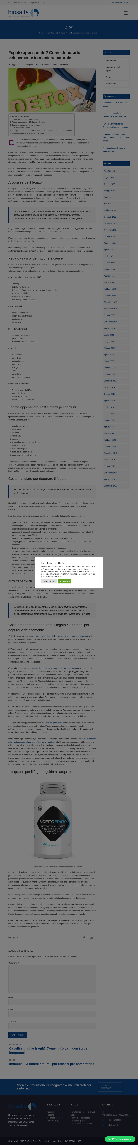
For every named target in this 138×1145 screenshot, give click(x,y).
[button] (120, 1139)
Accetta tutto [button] (65, 581)
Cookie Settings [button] (49, 581)
